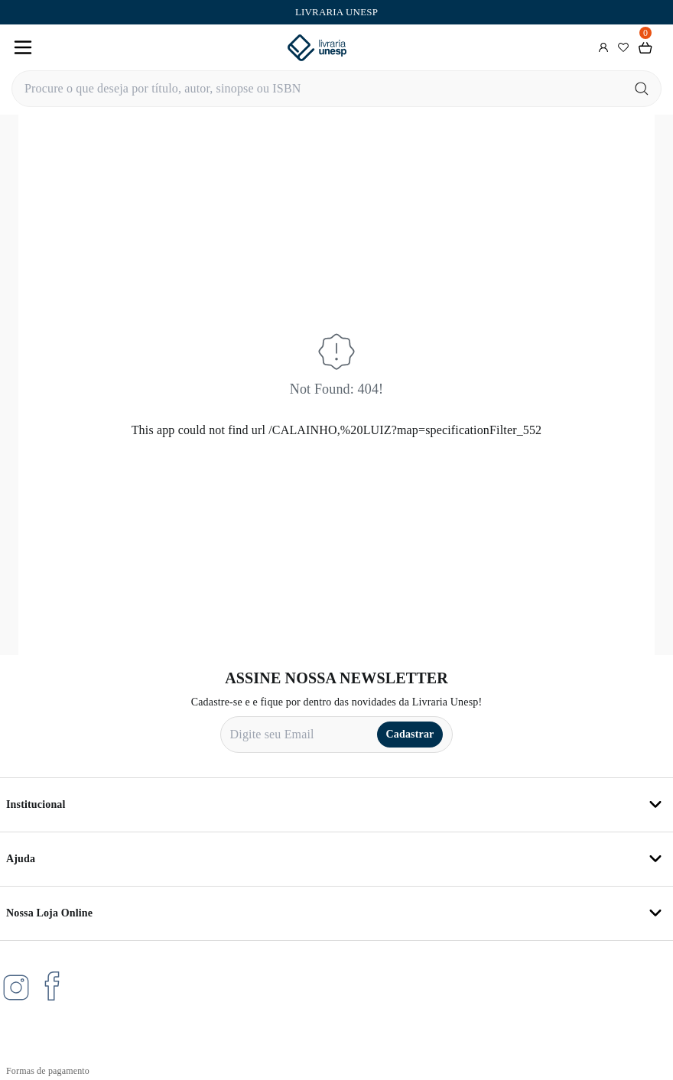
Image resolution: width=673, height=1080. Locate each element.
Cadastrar (410, 734)
